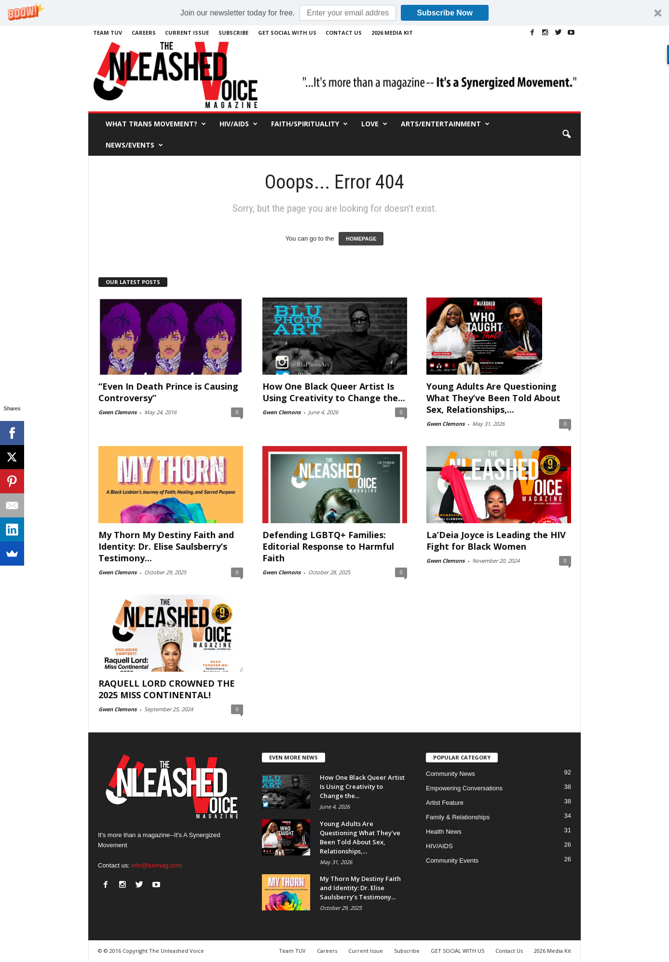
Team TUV (107, 32)
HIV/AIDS (238, 124)
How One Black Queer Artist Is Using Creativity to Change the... (333, 392)
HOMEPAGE (361, 239)
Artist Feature (445, 802)
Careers (144, 32)
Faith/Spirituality (309, 124)
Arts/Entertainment (445, 124)
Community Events (452, 860)
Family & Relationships (458, 817)
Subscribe (233, 32)
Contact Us (344, 32)
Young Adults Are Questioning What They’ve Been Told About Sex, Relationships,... (493, 397)
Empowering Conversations (464, 788)
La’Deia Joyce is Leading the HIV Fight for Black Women (496, 540)
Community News (450, 773)
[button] (334, 13)
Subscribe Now (445, 13)
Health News (444, 831)
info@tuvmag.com (156, 865)
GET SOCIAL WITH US (287, 32)
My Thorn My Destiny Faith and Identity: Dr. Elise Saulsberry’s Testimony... (166, 546)
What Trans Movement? (156, 124)
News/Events (134, 145)
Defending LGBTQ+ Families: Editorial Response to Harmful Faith (328, 546)
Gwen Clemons (117, 412)
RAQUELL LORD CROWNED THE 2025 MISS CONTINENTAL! (166, 689)
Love (374, 124)
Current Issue (187, 32)
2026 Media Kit (392, 32)
